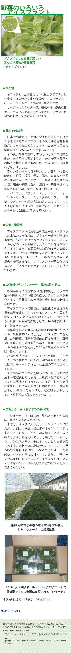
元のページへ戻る (11, 611)
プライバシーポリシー (16, 634)
